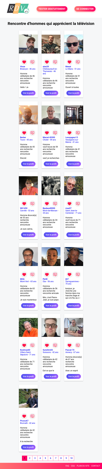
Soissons (47, 352)
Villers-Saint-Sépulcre (25, 353)
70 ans (68, 284)
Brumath (24, 423)
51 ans (77, 69)
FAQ (67, 466)
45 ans (30, 140)
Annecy (68, 352)
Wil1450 (23, 208)
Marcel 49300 (49, 137)
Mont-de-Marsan (50, 210)
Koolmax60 (25, 350)
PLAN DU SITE (83, 466)
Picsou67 (24, 421)
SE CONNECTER (85, 8)
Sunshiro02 (48, 350)
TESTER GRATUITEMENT (52, 8)
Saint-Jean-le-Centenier (71, 211)
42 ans (55, 352)
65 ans (33, 281)
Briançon (24, 69)
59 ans (53, 140)
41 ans (76, 142)
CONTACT (95, 466)
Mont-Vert (24, 281)
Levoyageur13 (71, 137)
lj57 (67, 279)
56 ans (51, 281)
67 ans (76, 352)
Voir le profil (28, 93)
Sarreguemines (72, 281)
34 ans (46, 213)
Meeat (68, 66)
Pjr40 (45, 279)
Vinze (22, 66)
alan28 (46, 66)
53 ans (31, 210)
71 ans (78, 213)
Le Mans (69, 69)
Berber (23, 137)
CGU (73, 466)
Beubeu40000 (49, 208)
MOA (22, 279)
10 (71, 458)
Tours (22, 140)
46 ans (32, 69)
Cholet (46, 140)
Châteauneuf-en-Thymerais (50, 70)
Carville (23, 210)
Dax (44, 281)
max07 (68, 208)
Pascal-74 (69, 350)
